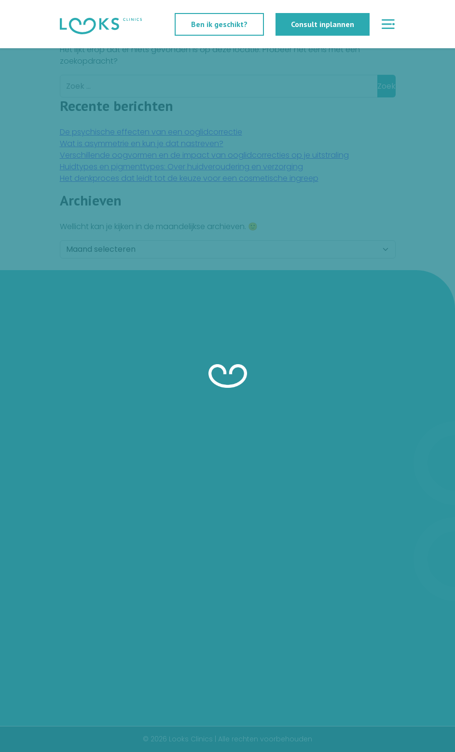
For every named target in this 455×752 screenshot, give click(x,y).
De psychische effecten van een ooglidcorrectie (151, 131)
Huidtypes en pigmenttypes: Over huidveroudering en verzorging (181, 166)
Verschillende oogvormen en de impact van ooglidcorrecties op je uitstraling (204, 155)
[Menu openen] (388, 24)
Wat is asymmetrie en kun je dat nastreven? (141, 143)
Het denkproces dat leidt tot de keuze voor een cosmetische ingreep (189, 178)
